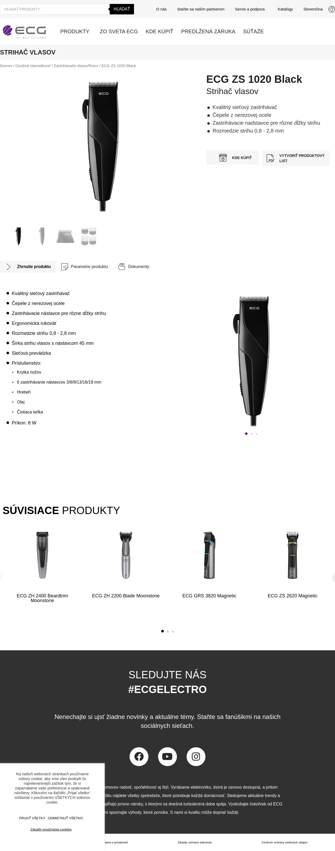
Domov (6, 66)
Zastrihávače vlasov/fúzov (76, 66)
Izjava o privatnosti (115, 842)
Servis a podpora (251, 9)
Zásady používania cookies (51, 829)
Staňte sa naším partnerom (201, 9)
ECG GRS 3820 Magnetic (209, 595)
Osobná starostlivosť (33, 66)
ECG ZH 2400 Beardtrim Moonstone (42, 598)
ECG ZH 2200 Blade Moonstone (126, 595)
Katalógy (285, 9)
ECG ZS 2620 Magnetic (292, 595)
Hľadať (122, 9)
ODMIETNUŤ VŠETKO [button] (65, 818)
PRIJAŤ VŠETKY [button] (32, 818)
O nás (161, 9)
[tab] (28, 267)
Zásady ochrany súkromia (194, 842)
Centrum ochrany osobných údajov (284, 842)
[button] (246, 433)
